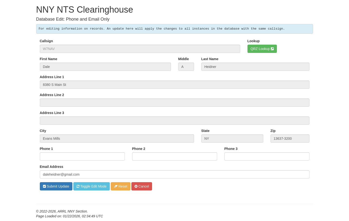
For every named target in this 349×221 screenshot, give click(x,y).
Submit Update (56, 186)
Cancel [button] (142, 186)
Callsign (46, 41)
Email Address (51, 167)
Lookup (253, 41)
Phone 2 (138, 149)
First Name (48, 59)
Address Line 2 (52, 95)
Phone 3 (231, 149)
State (205, 131)
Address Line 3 (52, 113)
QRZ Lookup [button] (262, 49)
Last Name (210, 59)
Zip (273, 131)
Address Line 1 (52, 77)
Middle (183, 59)
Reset (120, 186)
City (43, 131)
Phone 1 (46, 149)
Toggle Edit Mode (92, 186)
